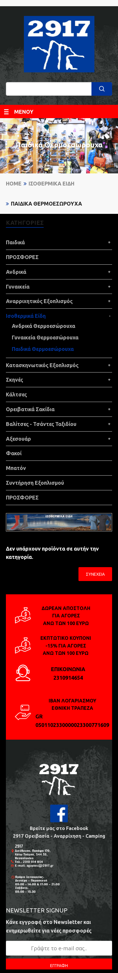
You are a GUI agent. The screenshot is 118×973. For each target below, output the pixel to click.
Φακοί (14, 453)
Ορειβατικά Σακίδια (30, 409)
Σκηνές (14, 380)
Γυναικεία (18, 286)
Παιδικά (15, 242)
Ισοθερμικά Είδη (51, 183)
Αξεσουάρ (18, 439)
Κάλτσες (16, 394)
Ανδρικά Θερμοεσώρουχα (43, 326)
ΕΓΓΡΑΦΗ (59, 965)
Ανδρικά (16, 272)
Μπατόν (16, 468)
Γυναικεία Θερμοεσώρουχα (45, 337)
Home (14, 183)
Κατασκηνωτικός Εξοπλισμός (42, 365)
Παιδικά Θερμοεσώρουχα (46, 203)
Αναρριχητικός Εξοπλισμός (39, 301)
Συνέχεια (95, 574)
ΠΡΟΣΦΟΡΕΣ (22, 257)
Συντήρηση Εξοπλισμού (35, 483)
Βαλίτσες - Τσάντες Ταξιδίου (41, 424)
